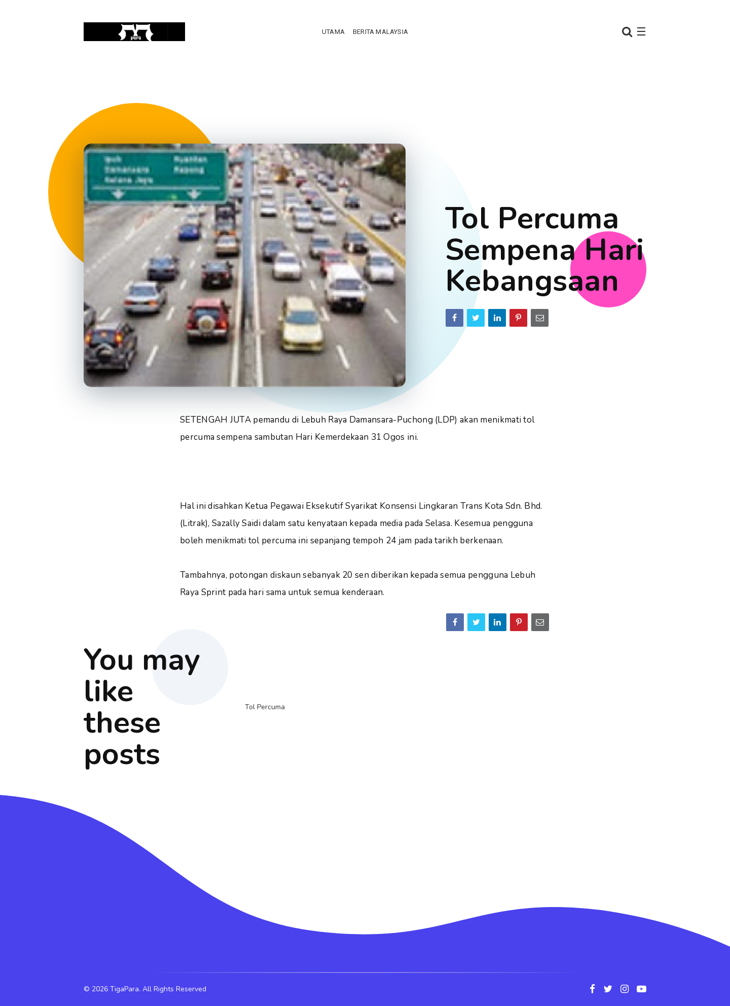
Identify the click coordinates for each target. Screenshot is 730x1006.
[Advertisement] (365, 94)
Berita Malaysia (380, 32)
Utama (333, 32)
